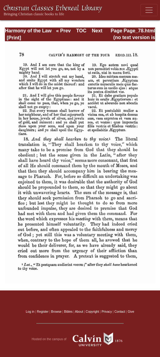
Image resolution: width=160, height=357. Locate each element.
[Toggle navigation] (149, 10)
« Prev (63, 30)
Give (131, 311)
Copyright (92, 311)
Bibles (68, 311)
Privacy (107, 311)
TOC (81, 30)
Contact (120, 311)
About (79, 311)
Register (43, 311)
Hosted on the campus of (80, 339)
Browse (56, 311)
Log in (30, 311)
